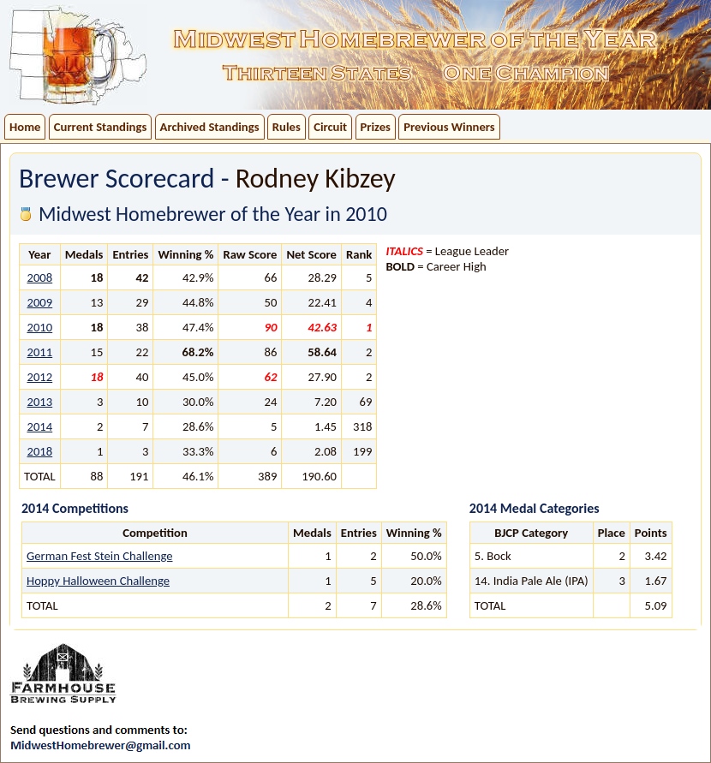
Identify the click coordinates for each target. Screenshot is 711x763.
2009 (39, 302)
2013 (39, 401)
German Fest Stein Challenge (99, 555)
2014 (39, 426)
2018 (39, 451)
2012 (39, 376)
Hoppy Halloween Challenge (98, 580)
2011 (39, 352)
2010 (39, 327)
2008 (39, 277)
